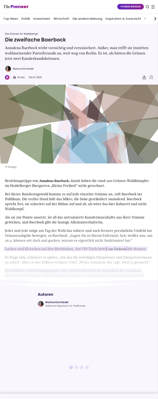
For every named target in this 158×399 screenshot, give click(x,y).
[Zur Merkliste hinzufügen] (151, 77)
